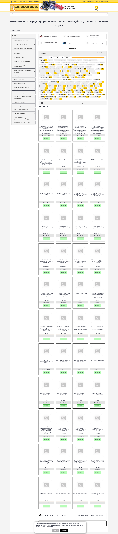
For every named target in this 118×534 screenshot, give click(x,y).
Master (69, 90)
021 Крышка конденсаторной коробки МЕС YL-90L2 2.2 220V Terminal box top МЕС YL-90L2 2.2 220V (97, 129)
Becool (86, 60)
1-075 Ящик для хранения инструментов (63, 361)
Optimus (99, 68)
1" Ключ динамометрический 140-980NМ (46, 361)
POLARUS (49, 71)
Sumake (74, 73)
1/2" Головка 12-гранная (97, 360)
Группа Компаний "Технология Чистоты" (50, 79)
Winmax (79, 94)
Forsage (88, 86)
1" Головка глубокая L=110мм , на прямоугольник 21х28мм (80, 328)
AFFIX (42, 60)
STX (68, 73)
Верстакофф (62, 96)
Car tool (52, 86)
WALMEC (80, 75)
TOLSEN (95, 73)
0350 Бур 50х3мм (63, 159)
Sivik (53, 73)
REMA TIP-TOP (75, 71)
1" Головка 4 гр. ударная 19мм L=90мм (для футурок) (46, 295)
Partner (57, 92)
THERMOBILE (84, 73)
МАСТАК (65, 79)
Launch (42, 90)
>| (65, 515)
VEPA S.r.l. (56, 75)
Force (50, 64)
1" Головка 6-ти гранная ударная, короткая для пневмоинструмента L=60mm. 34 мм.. (97, 295)
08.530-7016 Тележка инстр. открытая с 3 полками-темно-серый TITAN (80, 161)
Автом (42, 96)
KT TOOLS (92, 88)
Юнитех (84, 83)
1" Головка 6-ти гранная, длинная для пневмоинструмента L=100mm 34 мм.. (63, 328)
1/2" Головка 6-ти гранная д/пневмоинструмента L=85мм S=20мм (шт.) (80, 462)
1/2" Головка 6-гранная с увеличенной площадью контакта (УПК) (46, 462)
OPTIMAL (91, 68)
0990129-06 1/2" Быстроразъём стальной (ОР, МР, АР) (46, 228)
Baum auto (43, 86)
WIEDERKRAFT (44, 77)
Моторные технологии (78, 79)
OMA (42, 92)
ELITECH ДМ (94, 62)
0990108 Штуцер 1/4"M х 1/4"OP (97, 160)
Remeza (84, 71)
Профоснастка (44, 81)
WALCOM (72, 75)
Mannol (64, 68)
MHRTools (78, 90)
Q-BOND (57, 71)
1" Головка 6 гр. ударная (80, 293)
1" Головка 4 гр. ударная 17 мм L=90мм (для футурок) (97, 261)
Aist (98, 83)
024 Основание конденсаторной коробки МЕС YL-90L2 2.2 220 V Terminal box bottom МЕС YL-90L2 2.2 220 (46, 162)
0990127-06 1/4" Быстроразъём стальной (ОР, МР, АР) (80, 194)
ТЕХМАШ (56, 98)
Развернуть (72, 48)
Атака (72, 77)
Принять (55, 530)
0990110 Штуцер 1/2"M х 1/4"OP (63, 193)
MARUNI (60, 90)
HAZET (60, 66)
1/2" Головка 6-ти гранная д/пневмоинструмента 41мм (63, 462)
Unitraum (70, 94)
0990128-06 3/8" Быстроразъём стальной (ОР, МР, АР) (97, 194)
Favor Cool (43, 64)
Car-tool (42, 62)
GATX (66, 64)
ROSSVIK (43, 73)
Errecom (102, 62)
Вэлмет (72, 96)
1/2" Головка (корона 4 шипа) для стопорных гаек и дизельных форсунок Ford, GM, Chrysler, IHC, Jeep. (46, 429)
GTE (99, 64)
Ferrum (80, 86)
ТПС (101, 81)
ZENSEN (57, 77)
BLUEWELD (94, 60)
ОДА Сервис (95, 96)
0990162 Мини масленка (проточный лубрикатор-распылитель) (80, 261)
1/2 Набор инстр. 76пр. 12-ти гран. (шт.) (80, 361)
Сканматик (71, 81)
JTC (67, 66)
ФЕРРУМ (43, 83)
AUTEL (80, 60)
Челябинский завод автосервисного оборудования (61, 83)
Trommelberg (59, 94)
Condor (52, 62)
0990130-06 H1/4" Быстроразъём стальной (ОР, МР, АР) (63, 228)
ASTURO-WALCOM (61, 60)
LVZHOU (89, 66)
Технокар (94, 81)
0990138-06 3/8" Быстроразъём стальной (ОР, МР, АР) (63, 261)
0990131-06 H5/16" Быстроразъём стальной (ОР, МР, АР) (80, 228)
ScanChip (43, 94)
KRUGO (76, 66)
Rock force (79, 92)
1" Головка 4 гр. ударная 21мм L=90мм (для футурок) (63, 295)
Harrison (43, 66)
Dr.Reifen (71, 86)
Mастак (87, 90)
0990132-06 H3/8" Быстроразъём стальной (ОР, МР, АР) (97, 228)
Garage (97, 86)
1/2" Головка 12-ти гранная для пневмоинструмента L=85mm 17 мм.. (97, 428)
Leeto (82, 66)
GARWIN (43, 88)
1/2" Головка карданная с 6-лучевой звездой (97, 494)
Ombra (49, 92)
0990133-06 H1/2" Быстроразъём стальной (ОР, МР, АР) (46, 261)
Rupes (97, 92)
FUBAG (60, 64)
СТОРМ (78, 81)
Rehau (65, 71)
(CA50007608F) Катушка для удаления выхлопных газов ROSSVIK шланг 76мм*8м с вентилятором (46, 128)
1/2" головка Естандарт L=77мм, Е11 (46, 494)
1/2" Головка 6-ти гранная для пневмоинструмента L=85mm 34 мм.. (97, 462)
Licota (50, 90)
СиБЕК (63, 81)
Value (49, 75)
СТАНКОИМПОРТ (45, 98)
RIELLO (93, 71)
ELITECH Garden (74, 62)
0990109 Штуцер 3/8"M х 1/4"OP (46, 193)
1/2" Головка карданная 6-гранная (63, 494)
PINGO (42, 71)
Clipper (61, 86)
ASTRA (51, 60)
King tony (81, 88)
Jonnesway (70, 88)
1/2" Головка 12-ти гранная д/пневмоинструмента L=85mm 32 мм (80, 428)
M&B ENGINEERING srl (46, 68)
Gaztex (81, 64)
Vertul (63, 75)
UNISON (43, 75)
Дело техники (82, 96)
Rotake (89, 92)
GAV (73, 64)
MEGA (70, 68)
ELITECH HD (85, 62)
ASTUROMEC (72, 60)
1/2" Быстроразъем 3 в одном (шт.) (46, 394)
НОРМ (88, 79)
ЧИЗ (78, 83)
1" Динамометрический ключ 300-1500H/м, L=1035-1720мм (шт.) (97, 328)
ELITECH (65, 62)
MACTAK (57, 68)
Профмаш (95, 79)
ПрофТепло (54, 81)
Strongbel (61, 73)
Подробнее (64, 530)
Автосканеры (51, 96)
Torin (51, 94)
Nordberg (97, 90)
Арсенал (64, 77)
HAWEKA (52, 66)
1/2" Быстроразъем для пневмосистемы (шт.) (97, 394)
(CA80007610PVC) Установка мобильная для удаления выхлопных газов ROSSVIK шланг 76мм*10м (80, 129)
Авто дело (99, 94)
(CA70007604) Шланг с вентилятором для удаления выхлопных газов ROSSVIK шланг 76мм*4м (63, 129)
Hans (52, 88)
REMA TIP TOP (68, 92)
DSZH (58, 62)
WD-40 (90, 75)
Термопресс (86, 81)
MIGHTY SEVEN (79, 68)
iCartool (61, 88)
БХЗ (81, 77)
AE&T (90, 83)
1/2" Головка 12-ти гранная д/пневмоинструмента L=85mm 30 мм (63, 428)
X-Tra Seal (89, 94)
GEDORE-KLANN (90, 64)
